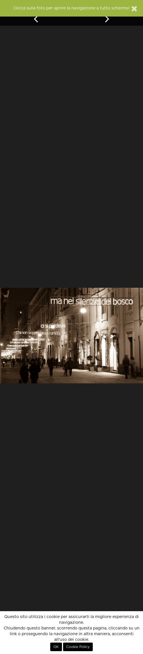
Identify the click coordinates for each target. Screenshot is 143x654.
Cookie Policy (78, 647)
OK (56, 647)
